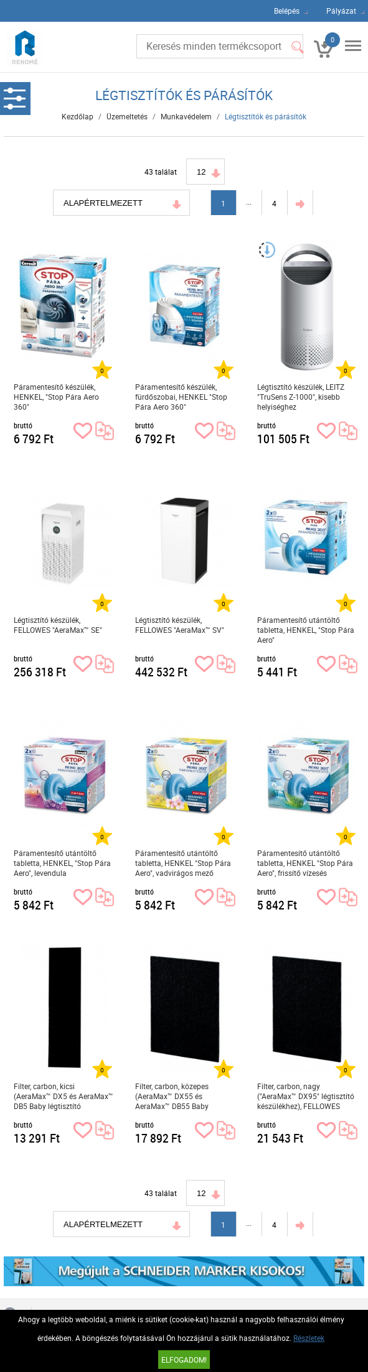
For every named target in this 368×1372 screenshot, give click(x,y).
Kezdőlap (77, 116)
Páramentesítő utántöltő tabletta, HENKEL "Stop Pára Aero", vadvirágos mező (183, 863)
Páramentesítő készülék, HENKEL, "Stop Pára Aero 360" (56, 397)
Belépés (287, 11)
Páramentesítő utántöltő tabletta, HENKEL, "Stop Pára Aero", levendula (62, 863)
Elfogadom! (184, 1360)
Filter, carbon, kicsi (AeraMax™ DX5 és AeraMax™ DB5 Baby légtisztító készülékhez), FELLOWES (63, 1096)
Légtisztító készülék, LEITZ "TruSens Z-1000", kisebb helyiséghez (300, 397)
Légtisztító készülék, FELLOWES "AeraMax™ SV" (179, 625)
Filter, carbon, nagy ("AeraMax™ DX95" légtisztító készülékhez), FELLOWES (305, 1096)
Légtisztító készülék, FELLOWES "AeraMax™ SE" (58, 625)
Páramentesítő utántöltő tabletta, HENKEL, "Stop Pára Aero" (305, 630)
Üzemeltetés (127, 116)
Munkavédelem (186, 116)
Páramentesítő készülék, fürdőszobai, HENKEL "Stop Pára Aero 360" (181, 397)
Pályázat (341, 11)
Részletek (308, 1338)
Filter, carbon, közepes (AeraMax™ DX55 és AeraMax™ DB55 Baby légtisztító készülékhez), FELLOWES (174, 1096)
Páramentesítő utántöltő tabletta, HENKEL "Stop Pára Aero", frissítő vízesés (305, 863)
